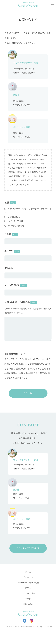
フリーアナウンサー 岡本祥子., (25, 626)
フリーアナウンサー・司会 (28, 582)
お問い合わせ (28, 604)
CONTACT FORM (28, 548)
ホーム (28, 572)
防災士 (28, 588)
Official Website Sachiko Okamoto (28, 4)
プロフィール (28, 577)
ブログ (28, 599)
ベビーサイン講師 (28, 593)
